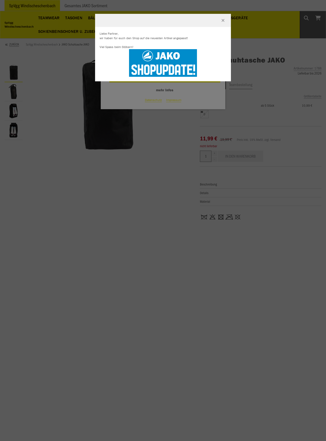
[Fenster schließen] (223, 20)
